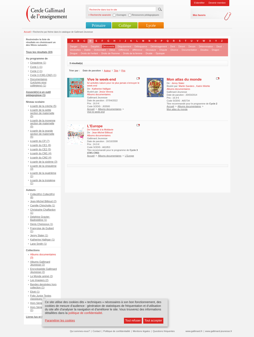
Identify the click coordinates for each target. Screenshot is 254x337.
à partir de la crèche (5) (43, 106)
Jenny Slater (177, 83)
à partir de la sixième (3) (43, 161)
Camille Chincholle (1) (42, 205)
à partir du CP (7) (40, 141)
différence (137, 50)
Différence (124, 50)
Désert (181, 46)
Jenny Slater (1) (39, 235)
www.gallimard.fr (194, 331)
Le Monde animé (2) (41, 276)
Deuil (219, 46)
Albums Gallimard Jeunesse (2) (40, 263)
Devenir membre (217, 2)
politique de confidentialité (85, 313)
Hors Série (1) (38, 303)
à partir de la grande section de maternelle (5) (42, 134)
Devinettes (75, 50)
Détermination (206, 46)
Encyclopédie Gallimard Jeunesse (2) (43, 271)
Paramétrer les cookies (60, 320)
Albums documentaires (109, 109)
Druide (149, 53)
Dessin (192, 46)
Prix (123, 70)
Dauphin (95, 46)
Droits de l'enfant (89, 53)
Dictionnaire (100, 50)
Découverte (108, 46)
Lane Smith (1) (38, 243)
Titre (116, 70)
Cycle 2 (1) (36, 71)
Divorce (174, 50)
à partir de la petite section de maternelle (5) (42, 113)
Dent (172, 46)
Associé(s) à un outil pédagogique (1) (38, 94)
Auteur (107, 70)
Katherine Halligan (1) (42, 239)
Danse (84, 46)
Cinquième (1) (38, 62)
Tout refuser (133, 320)
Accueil (27, 32)
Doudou (204, 50)
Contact (97, 331)
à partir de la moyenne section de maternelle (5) (42, 123)
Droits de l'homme (110, 53)
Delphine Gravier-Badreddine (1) (40, 218)
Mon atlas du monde (184, 79)
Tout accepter (153, 320)
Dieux (112, 50)
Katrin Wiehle (203, 86)
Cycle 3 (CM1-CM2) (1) (43, 75)
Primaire (98, 25)
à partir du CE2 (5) (40, 149)
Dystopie (160, 53)
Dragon (215, 50)
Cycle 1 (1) (36, 67)
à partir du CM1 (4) (41, 153)
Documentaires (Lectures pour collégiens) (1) (38, 82)
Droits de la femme (132, 53)
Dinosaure (151, 50)
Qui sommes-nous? (80, 331)
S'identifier (199, 2)
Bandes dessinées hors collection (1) (43, 286)
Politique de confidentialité (116, 331)
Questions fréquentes (164, 331)
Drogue (73, 53)
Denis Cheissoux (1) (41, 224)
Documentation (189, 50)
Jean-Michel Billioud (102, 132)
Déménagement (159, 46)
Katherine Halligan (101, 88)
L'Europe (95, 126)
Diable (87, 50)
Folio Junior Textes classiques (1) (40, 297)
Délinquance (140, 46)
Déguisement (124, 46)
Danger (73, 46)
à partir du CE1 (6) (40, 145)
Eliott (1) (35, 291)
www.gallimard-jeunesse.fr (218, 331)
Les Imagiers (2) (39, 280)
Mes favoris (199, 15)
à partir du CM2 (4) (41, 157)
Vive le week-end (101, 79)
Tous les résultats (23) (39, 52)
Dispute (163, 50)
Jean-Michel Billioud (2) (43, 201)
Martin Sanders (187, 86)
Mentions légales (141, 331)
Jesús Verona (106, 91)
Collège (125, 25)
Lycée (151, 25)
